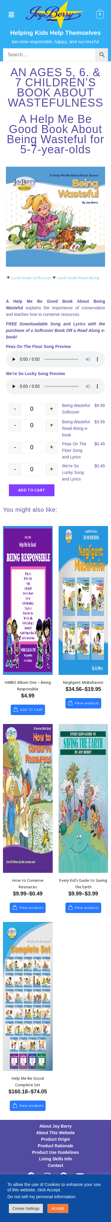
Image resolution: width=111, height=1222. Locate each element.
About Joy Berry (55, 1126)
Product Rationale (55, 1145)
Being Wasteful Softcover (76, 408)
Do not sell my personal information (41, 1196)
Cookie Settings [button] (25, 1208)
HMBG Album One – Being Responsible (28, 686)
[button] (11, 15)
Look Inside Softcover (28, 278)
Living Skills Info (55, 1159)
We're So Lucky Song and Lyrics (73, 472)
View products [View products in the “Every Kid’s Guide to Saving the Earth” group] (87, 908)
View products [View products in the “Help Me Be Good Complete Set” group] (31, 1106)
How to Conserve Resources (28, 884)
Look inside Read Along (75, 278)
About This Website (55, 1132)
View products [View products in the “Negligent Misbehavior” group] (87, 703)
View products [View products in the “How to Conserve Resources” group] (31, 908)
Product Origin (55, 1139)
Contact (55, 1165)
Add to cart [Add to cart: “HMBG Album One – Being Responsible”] (31, 710)
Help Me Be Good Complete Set (28, 1082)
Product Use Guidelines (55, 1152)
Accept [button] (58, 1208)
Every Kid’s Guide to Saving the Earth (83, 884)
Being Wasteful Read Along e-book (76, 428)
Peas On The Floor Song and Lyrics (74, 450)
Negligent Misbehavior (83, 682)
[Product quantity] (32, 409)
